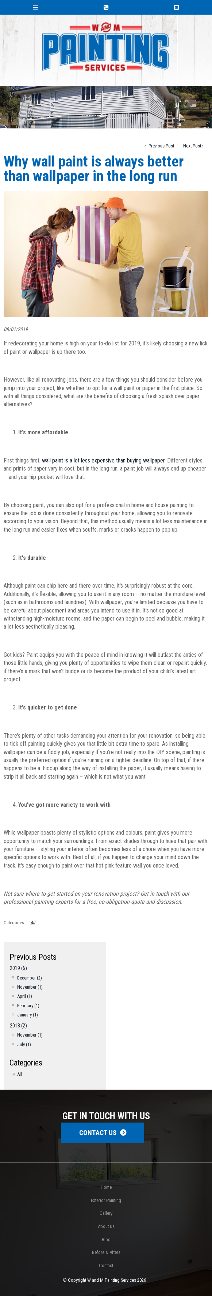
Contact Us (97, 1132)
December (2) (29, 978)
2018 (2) (18, 1026)
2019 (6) (18, 968)
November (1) (30, 987)
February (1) (28, 1005)
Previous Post (160, 146)
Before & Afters (106, 1252)
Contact (106, 1265)
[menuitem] (106, 1187)
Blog (106, 1239)
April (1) (24, 996)
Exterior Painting (106, 1200)
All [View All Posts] (19, 1074)
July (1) (24, 1044)
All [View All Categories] (32, 922)
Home (106, 1187)
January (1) (27, 1015)
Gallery (106, 1213)
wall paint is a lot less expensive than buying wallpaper (103, 460)
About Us (106, 1226)
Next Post (192, 146)
